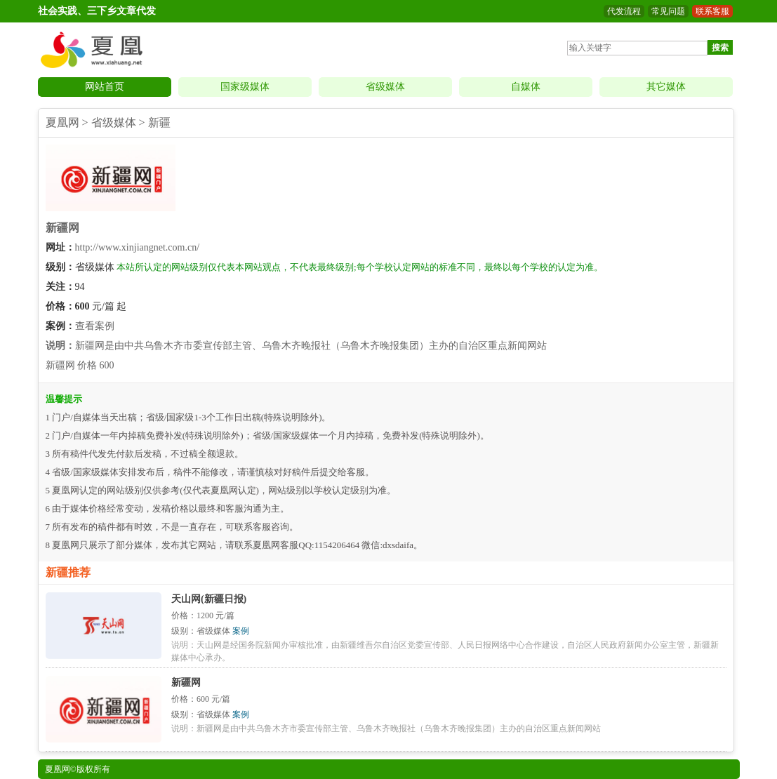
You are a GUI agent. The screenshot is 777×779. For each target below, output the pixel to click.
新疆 (159, 122)
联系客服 (712, 11)
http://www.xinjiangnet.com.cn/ (137, 247)
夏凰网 (62, 122)
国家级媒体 (245, 86)
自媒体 (525, 86)
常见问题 (668, 11)
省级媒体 (385, 86)
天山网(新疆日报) (208, 599)
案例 (240, 631)
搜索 (720, 48)
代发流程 (624, 11)
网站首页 (104, 86)
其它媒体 (666, 86)
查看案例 (94, 326)
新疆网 (62, 228)
